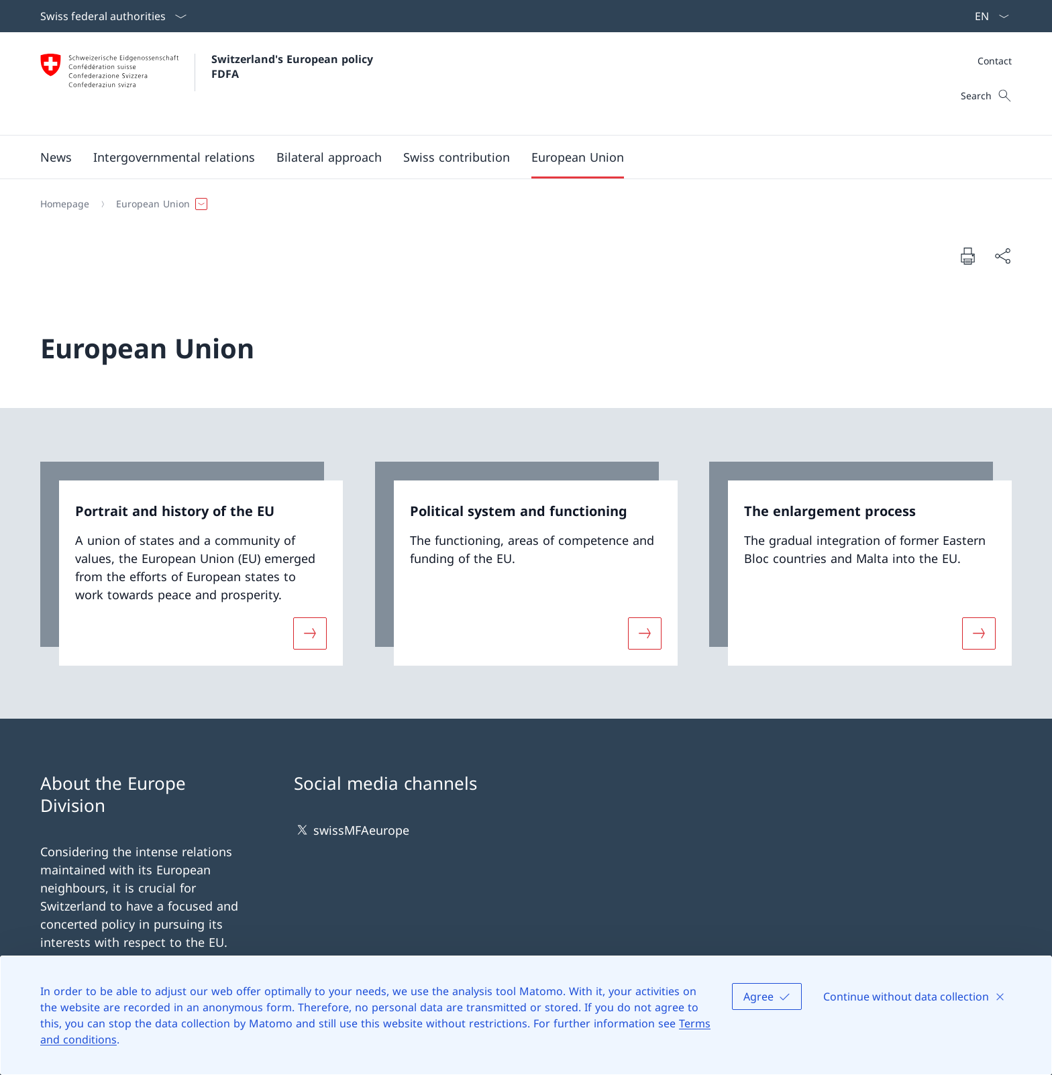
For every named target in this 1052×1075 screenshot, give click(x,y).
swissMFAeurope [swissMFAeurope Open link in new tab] (351, 829)
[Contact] (994, 61)
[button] (56, 157)
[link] (191, 564)
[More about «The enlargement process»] (979, 633)
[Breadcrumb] (521, 204)
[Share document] (1002, 256)
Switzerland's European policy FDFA (293, 66)
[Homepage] (65, 204)
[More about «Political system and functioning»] (645, 633)
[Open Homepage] (208, 83)
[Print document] (967, 256)
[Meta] (994, 61)
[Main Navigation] (515, 157)
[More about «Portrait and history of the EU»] (310, 633)
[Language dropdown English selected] (987, 16)
